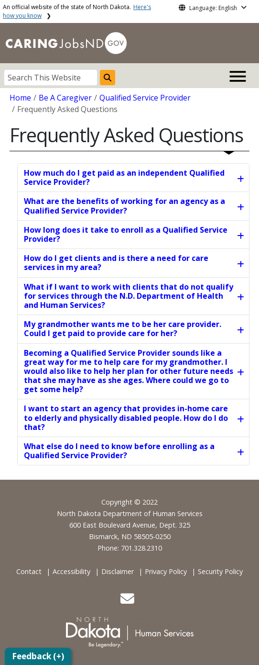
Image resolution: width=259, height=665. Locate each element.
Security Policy (220, 571)
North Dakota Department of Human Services (130, 513)
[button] (127, 601)
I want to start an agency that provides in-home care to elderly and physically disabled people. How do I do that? (126, 417)
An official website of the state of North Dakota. (77, 11)
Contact (29, 571)
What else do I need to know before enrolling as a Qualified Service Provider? (119, 451)
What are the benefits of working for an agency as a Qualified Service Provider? (124, 205)
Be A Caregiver (65, 97)
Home (20, 97)
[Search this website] (107, 77)
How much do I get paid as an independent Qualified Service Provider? (124, 177)
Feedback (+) (38, 656)
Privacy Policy (166, 571)
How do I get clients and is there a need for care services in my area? (116, 262)
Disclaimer (117, 571)
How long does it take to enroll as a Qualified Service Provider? (125, 234)
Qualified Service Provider (145, 97)
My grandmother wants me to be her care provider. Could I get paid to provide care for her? (122, 328)
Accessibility (71, 571)
